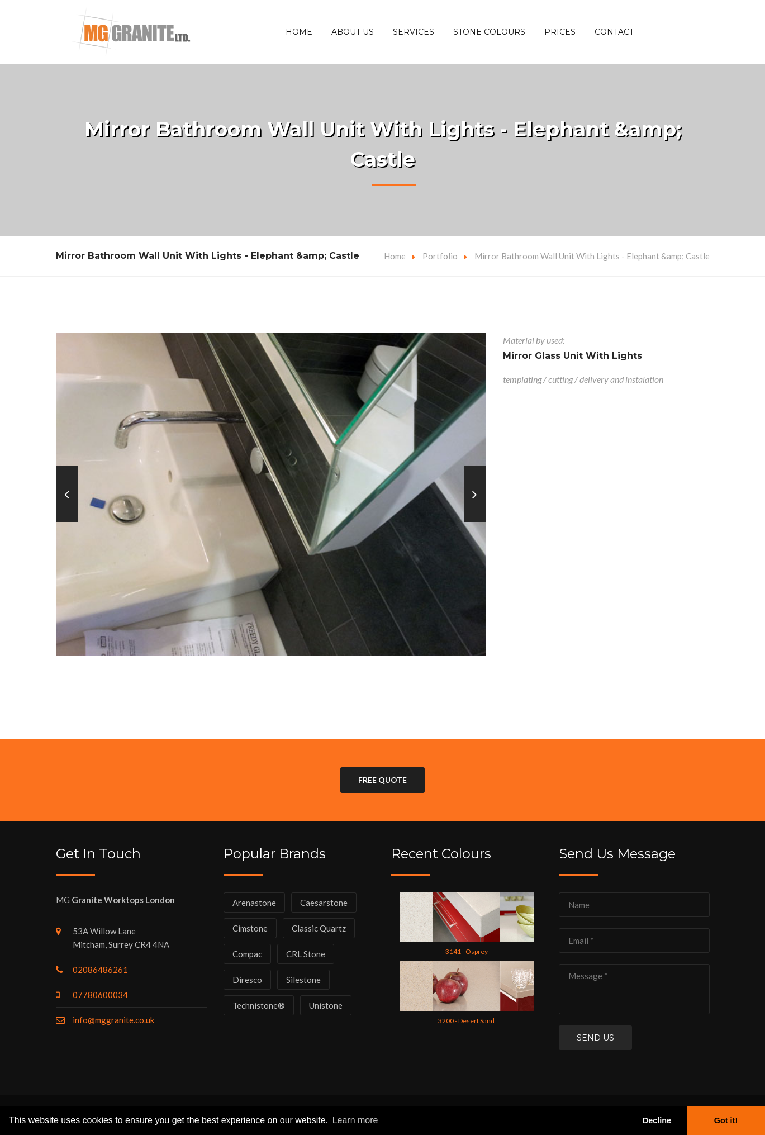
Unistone (326, 1005)
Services (413, 32)
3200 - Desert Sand (466, 1021)
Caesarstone (324, 902)
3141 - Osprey (466, 951)
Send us (595, 1038)
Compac (247, 954)
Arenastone (254, 902)
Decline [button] (657, 1120)
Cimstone (250, 928)
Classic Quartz (319, 928)
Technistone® (258, 1005)
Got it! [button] (726, 1120)
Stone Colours (489, 32)
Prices (560, 32)
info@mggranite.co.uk (113, 1020)
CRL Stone (305, 954)
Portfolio (440, 256)
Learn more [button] (355, 1120)
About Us (352, 32)
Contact (614, 32)
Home (299, 32)
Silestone (303, 980)
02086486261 (100, 970)
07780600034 (100, 995)
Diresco (247, 980)
